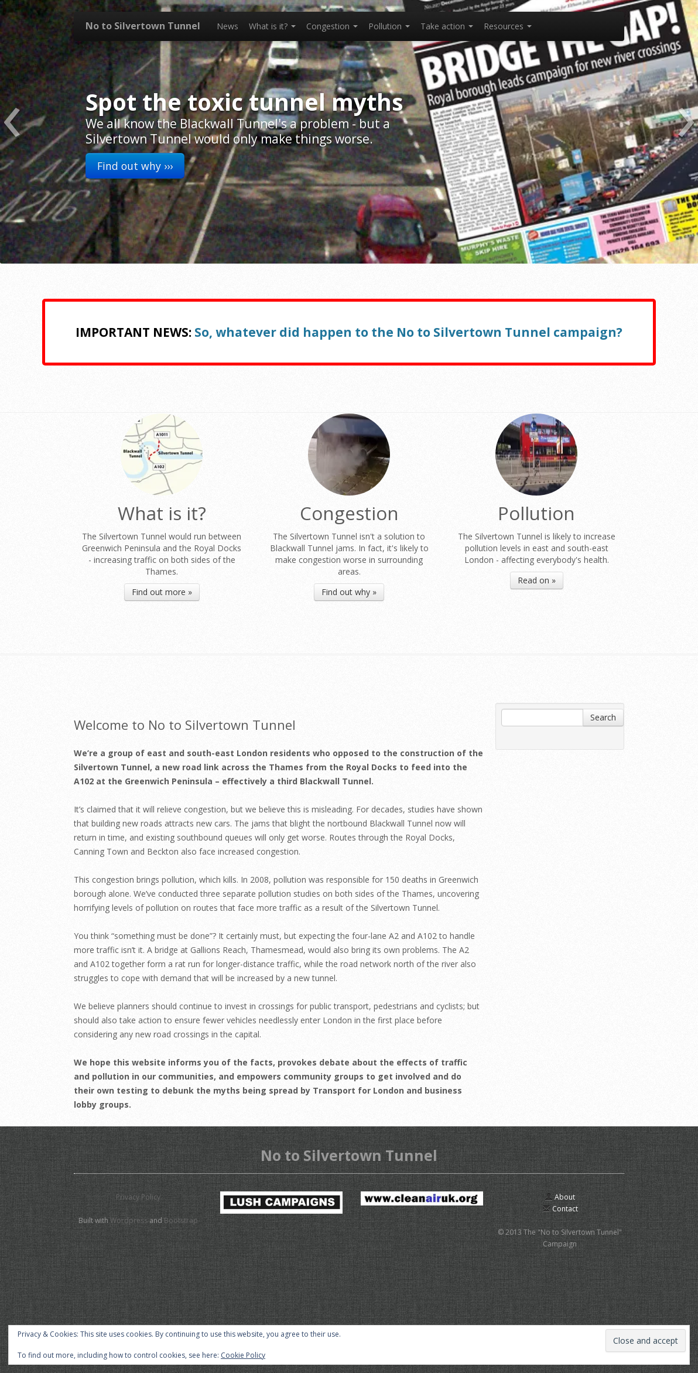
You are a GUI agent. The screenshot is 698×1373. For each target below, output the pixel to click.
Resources (508, 26)
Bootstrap (181, 1220)
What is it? (272, 26)
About (560, 1197)
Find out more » (162, 591)
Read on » (537, 580)
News (227, 26)
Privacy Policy (138, 1197)
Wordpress (129, 1220)
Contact (560, 1209)
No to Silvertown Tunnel (142, 25)
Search (603, 717)
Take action (446, 26)
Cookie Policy (243, 1355)
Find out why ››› (135, 166)
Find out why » (349, 591)
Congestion (332, 26)
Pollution (389, 26)
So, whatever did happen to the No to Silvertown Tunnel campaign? (408, 332)
